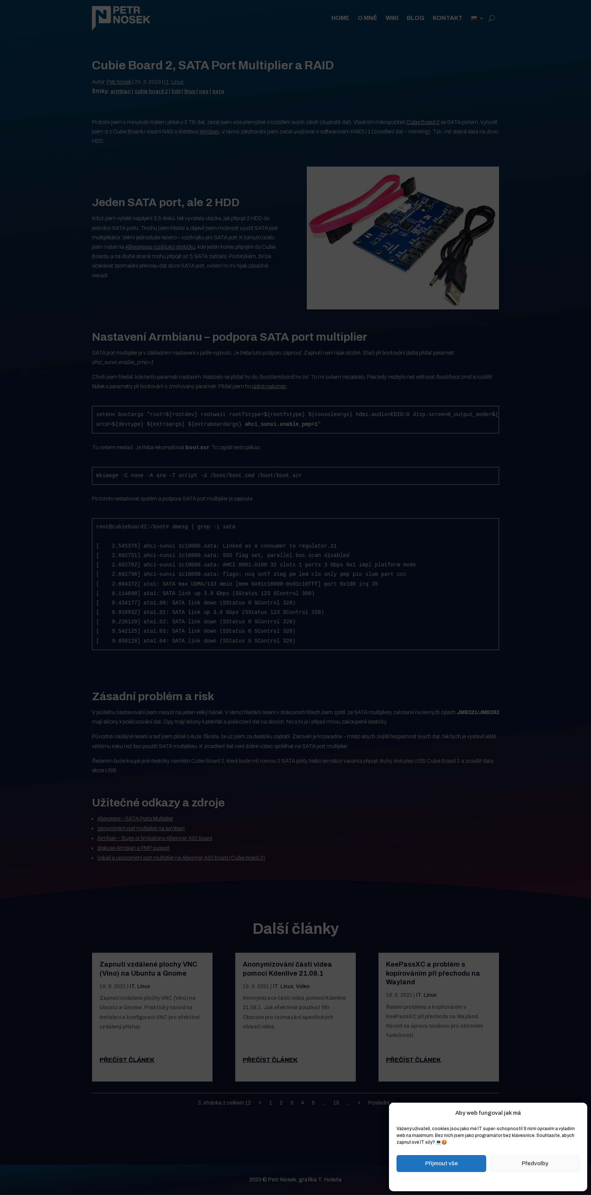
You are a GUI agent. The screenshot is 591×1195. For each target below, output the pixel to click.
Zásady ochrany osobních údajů (505, 1180)
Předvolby (535, 1163)
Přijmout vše (441, 1163)
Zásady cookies (450, 1180)
